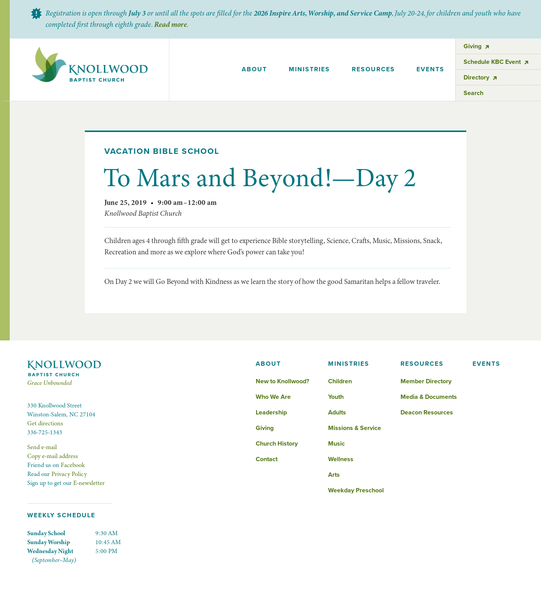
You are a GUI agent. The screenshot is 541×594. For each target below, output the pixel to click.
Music (336, 444)
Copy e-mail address (52, 456)
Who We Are (273, 397)
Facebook (73, 465)
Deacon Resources (426, 412)
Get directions (45, 423)
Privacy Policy (69, 474)
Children (340, 381)
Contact (267, 459)
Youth (336, 397)
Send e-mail (42, 447)
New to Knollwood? (282, 381)
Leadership (271, 412)
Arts (334, 475)
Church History (277, 444)
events (430, 69)
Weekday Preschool (356, 490)
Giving (265, 428)
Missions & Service (354, 428)
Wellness (340, 459)
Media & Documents (428, 397)
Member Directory (425, 381)
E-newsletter (89, 483)
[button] (254, 70)
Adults (337, 412)
